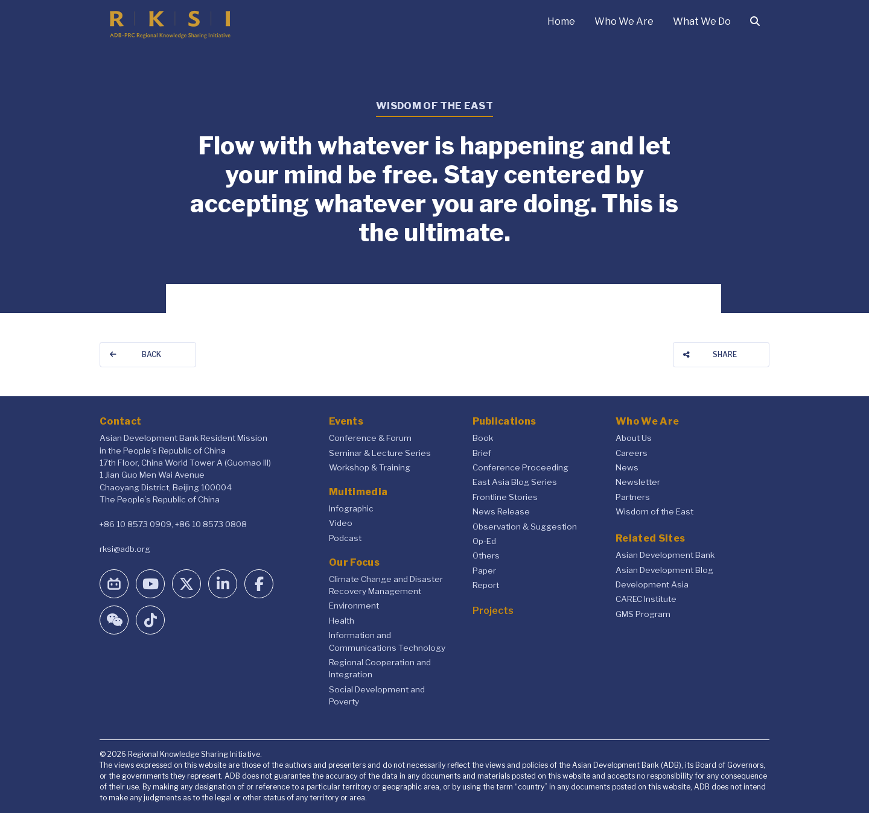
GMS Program (643, 614)
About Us (634, 438)
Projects (493, 610)
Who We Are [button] (624, 21)
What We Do (702, 21)
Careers (632, 453)
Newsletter (638, 482)
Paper (484, 570)
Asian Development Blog (664, 570)
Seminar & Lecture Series (380, 453)
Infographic (351, 508)
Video (340, 523)
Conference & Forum (370, 438)
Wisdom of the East (654, 511)
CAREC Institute (646, 599)
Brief (482, 453)
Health (341, 620)
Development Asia (652, 584)
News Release (501, 511)
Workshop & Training (369, 467)
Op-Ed (484, 541)
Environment (354, 605)
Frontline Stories (505, 497)
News (627, 467)
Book (483, 438)
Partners (633, 497)
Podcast (345, 538)
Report (486, 585)
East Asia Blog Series (515, 482)
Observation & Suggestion (525, 526)
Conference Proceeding (520, 467)
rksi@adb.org (125, 549)
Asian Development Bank (665, 555)
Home (561, 21)
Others (486, 555)
